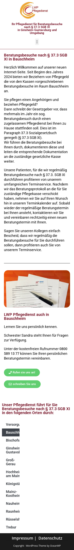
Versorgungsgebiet (13, 424)
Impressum (22, 538)
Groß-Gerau (10, 462)
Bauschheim (13, 432)
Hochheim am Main (13, 474)
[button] (37, 42)
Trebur (11, 527)
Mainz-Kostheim (13, 494)
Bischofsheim (13, 440)
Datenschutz (50, 538)
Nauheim (13, 503)
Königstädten (13, 484)
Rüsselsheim (13, 519)
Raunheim (13, 511)
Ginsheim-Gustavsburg (13, 450)
